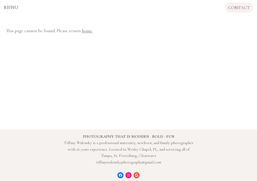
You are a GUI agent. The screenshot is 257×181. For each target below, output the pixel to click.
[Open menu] (11, 8)
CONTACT (239, 7)
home (87, 30)
